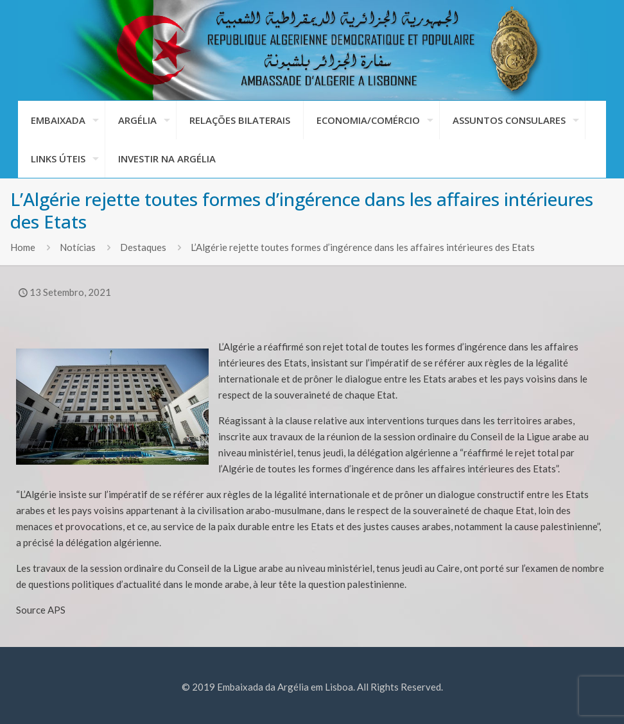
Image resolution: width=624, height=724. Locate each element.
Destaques (143, 247)
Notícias (78, 247)
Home (22, 247)
